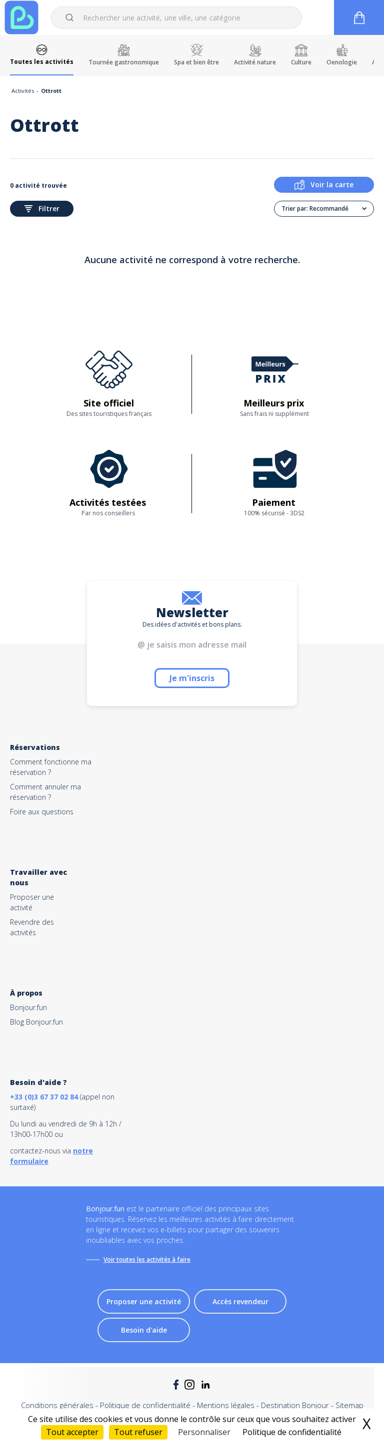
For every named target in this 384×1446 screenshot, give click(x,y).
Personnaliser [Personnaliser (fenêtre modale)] (204, 1432)
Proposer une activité (143, 1301)
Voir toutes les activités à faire (147, 1259)
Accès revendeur (240, 1301)
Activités (23, 90)
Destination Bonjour (295, 1405)
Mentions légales (225, 1405)
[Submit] (71, 17)
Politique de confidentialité (145, 1405)
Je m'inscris (192, 678)
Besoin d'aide (144, 1330)
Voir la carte (324, 185)
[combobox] (176, 17)
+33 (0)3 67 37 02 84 (44, 1096)
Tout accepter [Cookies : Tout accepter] (72, 1432)
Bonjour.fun (28, 1007)
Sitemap (350, 1405)
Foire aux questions (42, 811)
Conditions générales (57, 1405)
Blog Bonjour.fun (36, 1022)
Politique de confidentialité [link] (292, 1432)
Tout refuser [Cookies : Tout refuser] (138, 1432)
